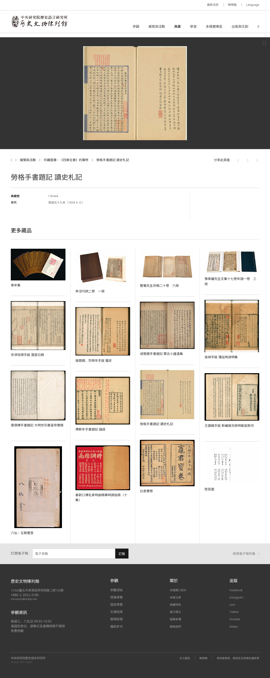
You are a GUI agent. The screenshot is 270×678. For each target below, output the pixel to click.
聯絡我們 (176, 626)
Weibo (234, 626)
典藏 (177, 27)
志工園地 (179, 658)
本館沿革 (176, 597)
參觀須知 (116, 590)
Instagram (237, 597)
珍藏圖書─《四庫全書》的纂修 (66, 160)
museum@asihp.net (24, 599)
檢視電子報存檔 (246, 553)
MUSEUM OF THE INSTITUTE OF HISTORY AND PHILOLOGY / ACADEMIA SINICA (52, 5)
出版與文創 (239, 27)
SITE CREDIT (26, 662)
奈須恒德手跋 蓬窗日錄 (29, 354)
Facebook (236, 590)
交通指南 (116, 612)
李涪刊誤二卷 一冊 (91, 290)
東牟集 (16, 284)
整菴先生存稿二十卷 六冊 (161, 285)
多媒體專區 (214, 27)
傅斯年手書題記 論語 (92, 429)
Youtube (235, 619)
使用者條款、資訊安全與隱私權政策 (236, 658)
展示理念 (176, 612)
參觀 (136, 27)
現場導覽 (116, 597)
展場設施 (116, 619)
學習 (193, 27)
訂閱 (122, 554)
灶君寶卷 (147, 490)
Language (252, 5)
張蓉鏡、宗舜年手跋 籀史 (95, 360)
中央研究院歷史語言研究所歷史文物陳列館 (43, 24)
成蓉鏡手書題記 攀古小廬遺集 (164, 353)
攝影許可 (116, 626)
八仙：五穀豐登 (23, 532)
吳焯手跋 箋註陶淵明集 (223, 356)
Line (232, 604)
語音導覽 (116, 604)
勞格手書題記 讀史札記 (112, 160)
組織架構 (176, 619)
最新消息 (213, 5)
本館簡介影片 (179, 590)
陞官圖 (210, 488)
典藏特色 (176, 604)
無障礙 (232, 5)
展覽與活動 (156, 27)
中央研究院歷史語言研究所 (28, 657)
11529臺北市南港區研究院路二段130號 (39, 590)
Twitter (235, 612)
